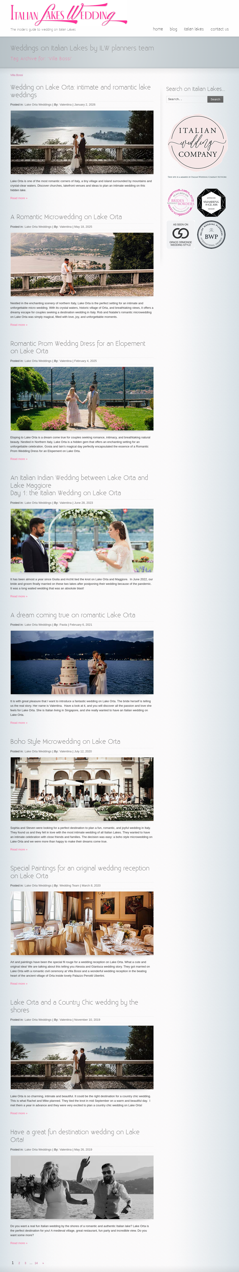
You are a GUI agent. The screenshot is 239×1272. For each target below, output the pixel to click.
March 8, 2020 (91, 885)
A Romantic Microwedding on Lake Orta (66, 217)
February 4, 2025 (85, 361)
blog (173, 29)
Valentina (66, 104)
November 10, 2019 (87, 1019)
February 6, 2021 (81, 624)
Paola (63, 624)
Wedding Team (69, 885)
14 (36, 1263)
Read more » (19, 198)
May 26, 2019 (83, 1149)
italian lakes (194, 29)
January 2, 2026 (84, 104)
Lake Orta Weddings (38, 104)
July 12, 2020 (83, 751)
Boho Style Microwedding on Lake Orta (65, 742)
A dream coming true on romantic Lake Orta (72, 615)
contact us (220, 29)
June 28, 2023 (83, 502)
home (158, 29)
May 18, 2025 (83, 226)
